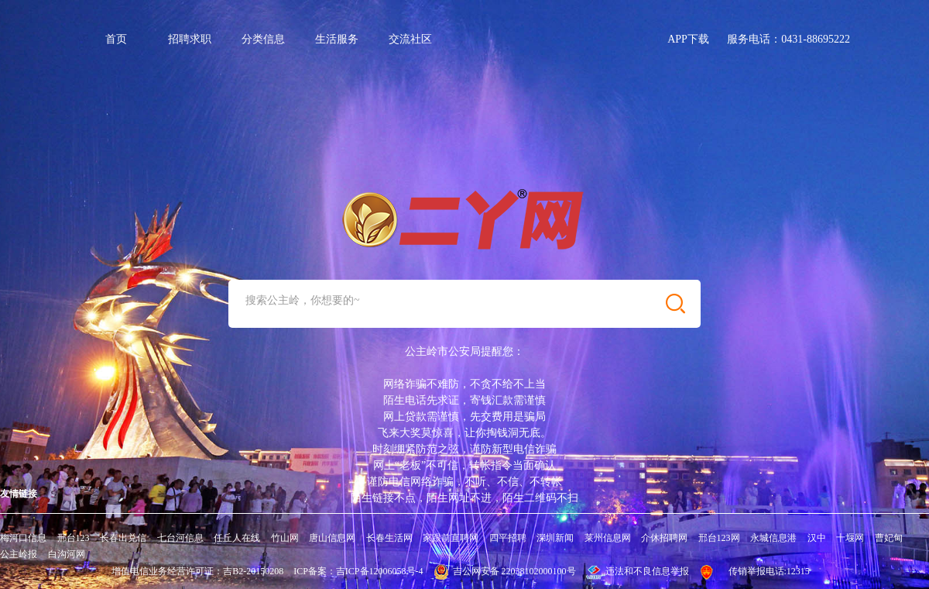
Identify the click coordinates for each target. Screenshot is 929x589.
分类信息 (263, 39)
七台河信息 (180, 537)
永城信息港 (773, 537)
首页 (116, 39)
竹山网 (285, 537)
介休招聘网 (664, 537)
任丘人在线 (237, 537)
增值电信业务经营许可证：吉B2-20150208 (197, 571)
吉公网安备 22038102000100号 (505, 571)
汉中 (816, 537)
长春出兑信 (123, 537)
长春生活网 (389, 537)
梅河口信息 (23, 537)
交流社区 (410, 39)
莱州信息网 (607, 537)
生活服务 (336, 39)
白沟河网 (66, 554)
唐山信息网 (332, 537)
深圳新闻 (555, 537)
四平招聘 (507, 537)
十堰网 (850, 537)
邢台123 (73, 537)
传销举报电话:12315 (769, 571)
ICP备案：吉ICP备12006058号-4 (358, 571)
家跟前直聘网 (450, 537)
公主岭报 (18, 554)
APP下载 (688, 39)
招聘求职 (189, 39)
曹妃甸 (889, 537)
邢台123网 (719, 537)
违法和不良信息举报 (637, 571)
